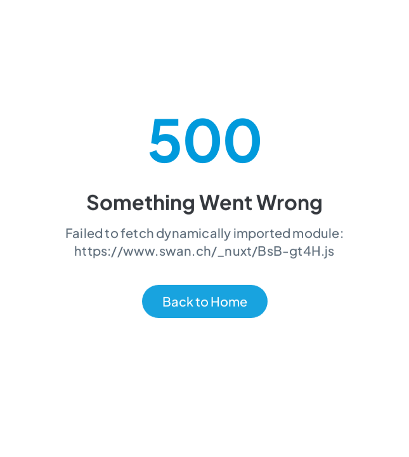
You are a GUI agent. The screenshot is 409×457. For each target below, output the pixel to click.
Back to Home (204, 302)
